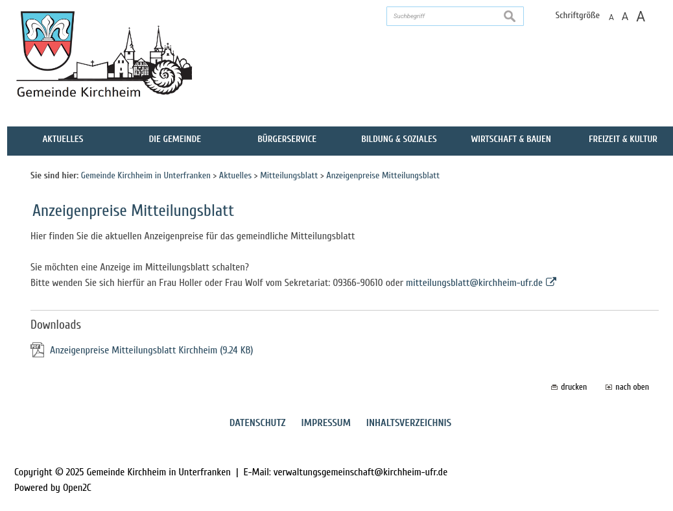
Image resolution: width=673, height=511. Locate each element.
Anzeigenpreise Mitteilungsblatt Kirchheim (151, 350)
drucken (574, 387)
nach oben (632, 387)
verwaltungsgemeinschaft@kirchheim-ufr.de (360, 472)
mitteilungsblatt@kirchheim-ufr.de (474, 283)
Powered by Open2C (52, 487)
